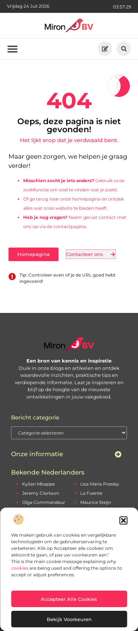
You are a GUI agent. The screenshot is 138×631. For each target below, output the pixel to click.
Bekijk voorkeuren (69, 619)
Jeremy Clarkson (40, 493)
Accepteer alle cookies (69, 599)
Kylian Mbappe (38, 484)
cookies (19, 568)
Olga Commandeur (43, 502)
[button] (123, 520)
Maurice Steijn (95, 502)
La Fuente (91, 493)
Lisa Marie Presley (99, 484)
